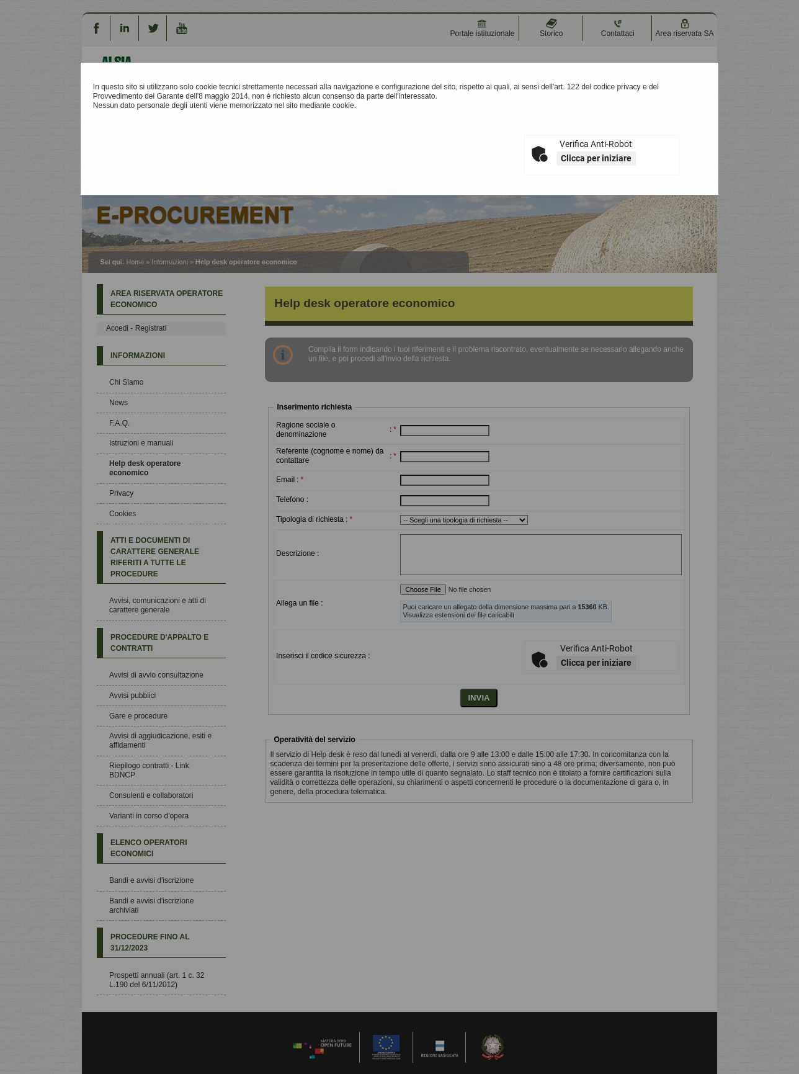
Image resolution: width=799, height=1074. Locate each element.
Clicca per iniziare (596, 158)
